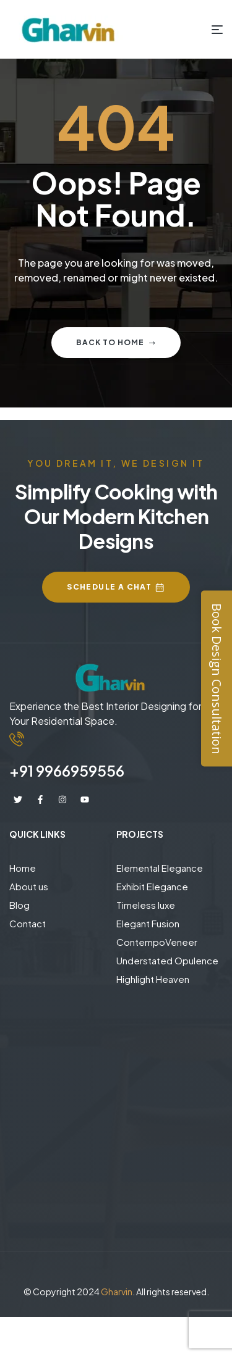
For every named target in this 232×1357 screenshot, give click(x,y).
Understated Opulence (167, 960)
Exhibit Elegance (152, 886)
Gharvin (116, 1291)
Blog (19, 905)
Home (22, 868)
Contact (27, 923)
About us (28, 886)
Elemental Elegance (159, 868)
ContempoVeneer (156, 942)
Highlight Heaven (152, 979)
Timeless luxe (145, 905)
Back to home (116, 342)
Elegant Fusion (147, 923)
